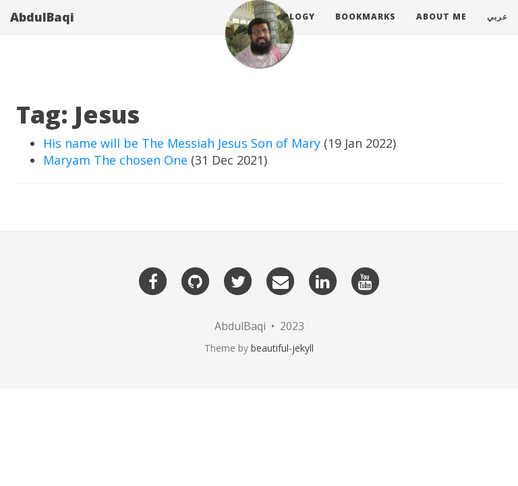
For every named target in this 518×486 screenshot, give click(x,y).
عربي (497, 30)
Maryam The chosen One (115, 160)
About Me (441, 30)
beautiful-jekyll (282, 348)
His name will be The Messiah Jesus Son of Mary (181, 143)
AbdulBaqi (42, 30)
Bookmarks (365, 30)
